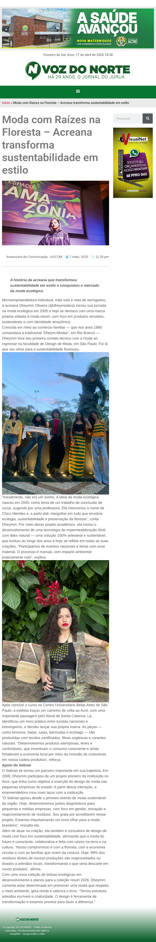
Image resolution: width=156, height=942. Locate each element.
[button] (78, 91)
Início (6, 103)
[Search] (148, 118)
